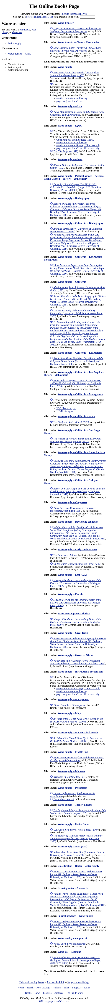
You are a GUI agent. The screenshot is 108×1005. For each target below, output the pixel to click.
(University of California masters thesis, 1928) (76, 313)
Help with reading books (31, 982)
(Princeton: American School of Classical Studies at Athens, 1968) (77, 662)
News (37, 993)
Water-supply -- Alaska (70, 159)
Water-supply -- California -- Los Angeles (80, 352)
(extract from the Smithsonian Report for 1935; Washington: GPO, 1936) (76, 838)
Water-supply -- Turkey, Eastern (75, 804)
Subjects (76, 987)
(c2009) (76, 720)
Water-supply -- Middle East (73, 752)
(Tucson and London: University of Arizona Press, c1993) (77, 853)
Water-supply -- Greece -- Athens (75, 655)
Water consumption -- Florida (74, 613)
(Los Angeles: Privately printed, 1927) (75, 440)
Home (21, 987)
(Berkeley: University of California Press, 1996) (76, 361)
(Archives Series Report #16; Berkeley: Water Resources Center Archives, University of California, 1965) (78, 300)
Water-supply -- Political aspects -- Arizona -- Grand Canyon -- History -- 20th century (75, 177)
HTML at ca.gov (64, 411)
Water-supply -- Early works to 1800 (77, 549)
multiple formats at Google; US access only (78, 145)
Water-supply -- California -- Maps (76, 416)
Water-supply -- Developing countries (78, 521)
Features (47, 993)
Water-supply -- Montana (71, 771)
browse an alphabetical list (39, 16)
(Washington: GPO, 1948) (78, 466)
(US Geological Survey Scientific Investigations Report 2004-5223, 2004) (75, 960)
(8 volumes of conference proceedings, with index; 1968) (73, 509)
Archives (58, 993)
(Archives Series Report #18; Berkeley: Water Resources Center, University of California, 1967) (75, 924)
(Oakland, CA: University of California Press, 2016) (75, 383)
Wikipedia (25, 29)
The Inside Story (74, 993)
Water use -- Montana (69, 951)
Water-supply (14, 43)
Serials (87, 987)
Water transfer (66, 23)
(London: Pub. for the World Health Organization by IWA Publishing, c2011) (77, 533)
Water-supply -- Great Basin (73, 633)
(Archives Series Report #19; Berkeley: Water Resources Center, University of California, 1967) (76, 874)
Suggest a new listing (78, 982)
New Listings (43, 987)
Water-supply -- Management (73, 699)
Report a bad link (55, 982)
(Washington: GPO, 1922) (77, 333)
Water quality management (72, 938)
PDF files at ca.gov (66, 408)
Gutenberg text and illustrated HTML (75, 139)
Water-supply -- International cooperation (80, 671)
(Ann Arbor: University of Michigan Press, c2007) (75, 583)
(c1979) (71, 422)
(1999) (78, 811)
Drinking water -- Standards (73, 888)
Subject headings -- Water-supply (75, 916)
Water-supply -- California (72, 281)
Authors (57, 987)
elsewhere (17, 32)
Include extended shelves (74, 13)
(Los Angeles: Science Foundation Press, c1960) (74, 74)
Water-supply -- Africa (70, 106)
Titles (66, 987)
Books (28, 993)
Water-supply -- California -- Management (80, 394)
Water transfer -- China (19, 53)
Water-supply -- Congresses (72, 502)
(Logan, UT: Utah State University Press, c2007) (75, 187)
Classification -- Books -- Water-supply (78, 866)
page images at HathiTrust (69, 101)
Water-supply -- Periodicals (72, 788)
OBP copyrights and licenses (53, 1001)
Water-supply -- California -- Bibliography (80, 223)
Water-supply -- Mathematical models (78, 732)
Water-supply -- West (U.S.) (72, 846)
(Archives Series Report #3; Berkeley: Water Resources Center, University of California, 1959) (77, 241)
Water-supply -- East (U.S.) (72, 574)
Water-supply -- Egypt (70, 125)
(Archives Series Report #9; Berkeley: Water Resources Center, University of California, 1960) (77, 269)
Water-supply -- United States (74, 824)
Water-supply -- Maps (69, 713)
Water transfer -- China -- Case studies (78, 42)
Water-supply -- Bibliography (73, 198)
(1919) (65, 151)
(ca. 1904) (69, 777)
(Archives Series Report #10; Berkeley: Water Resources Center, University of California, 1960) (76, 209)
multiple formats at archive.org (71, 98)
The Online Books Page (54, 6)
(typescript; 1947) (77, 491)
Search (30, 987)
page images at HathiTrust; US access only (77, 148)
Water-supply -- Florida (70, 594)
